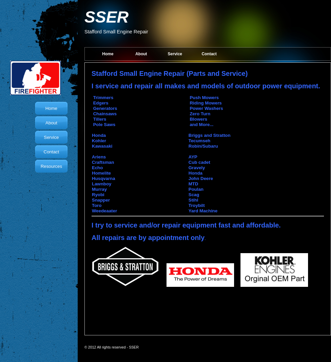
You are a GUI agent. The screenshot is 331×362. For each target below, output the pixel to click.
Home (107, 54)
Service (175, 54)
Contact (209, 54)
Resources (51, 166)
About (141, 54)
